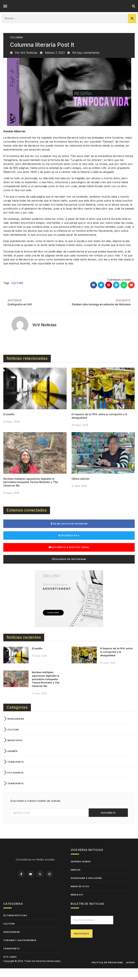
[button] (5, 10)
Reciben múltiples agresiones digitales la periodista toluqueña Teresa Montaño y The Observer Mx (30, 491)
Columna (16, 46)
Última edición (80, 487)
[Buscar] (132, 27)
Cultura (17, 291)
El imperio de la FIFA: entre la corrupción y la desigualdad (116, 660)
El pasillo (8, 423)
